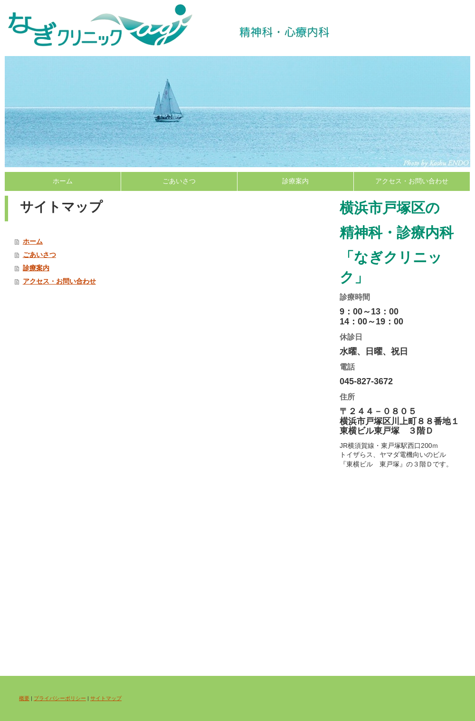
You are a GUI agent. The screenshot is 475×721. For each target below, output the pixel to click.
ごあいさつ (179, 181)
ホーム (63, 181)
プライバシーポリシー (60, 698)
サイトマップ (106, 698)
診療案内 (295, 181)
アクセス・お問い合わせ (411, 181)
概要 (24, 698)
